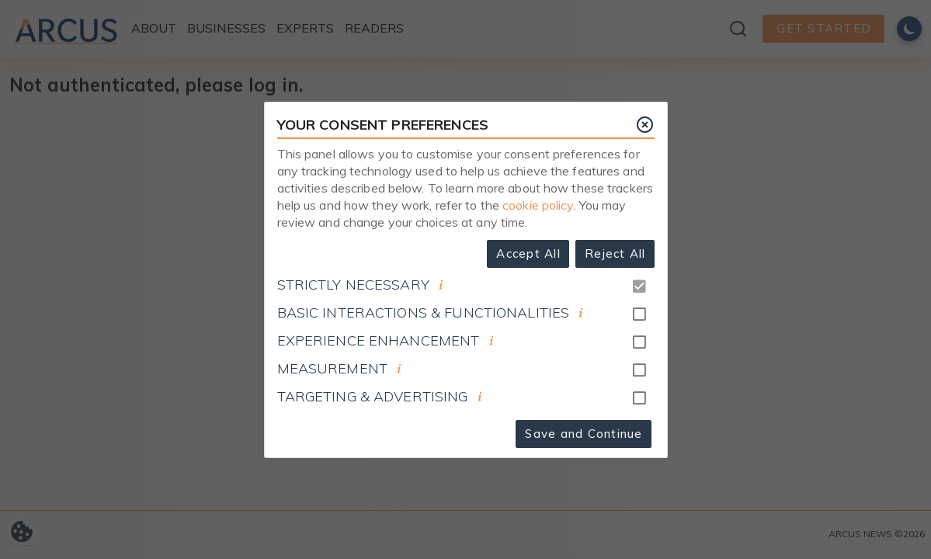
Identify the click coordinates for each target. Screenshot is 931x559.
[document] (441, 285)
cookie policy (538, 205)
